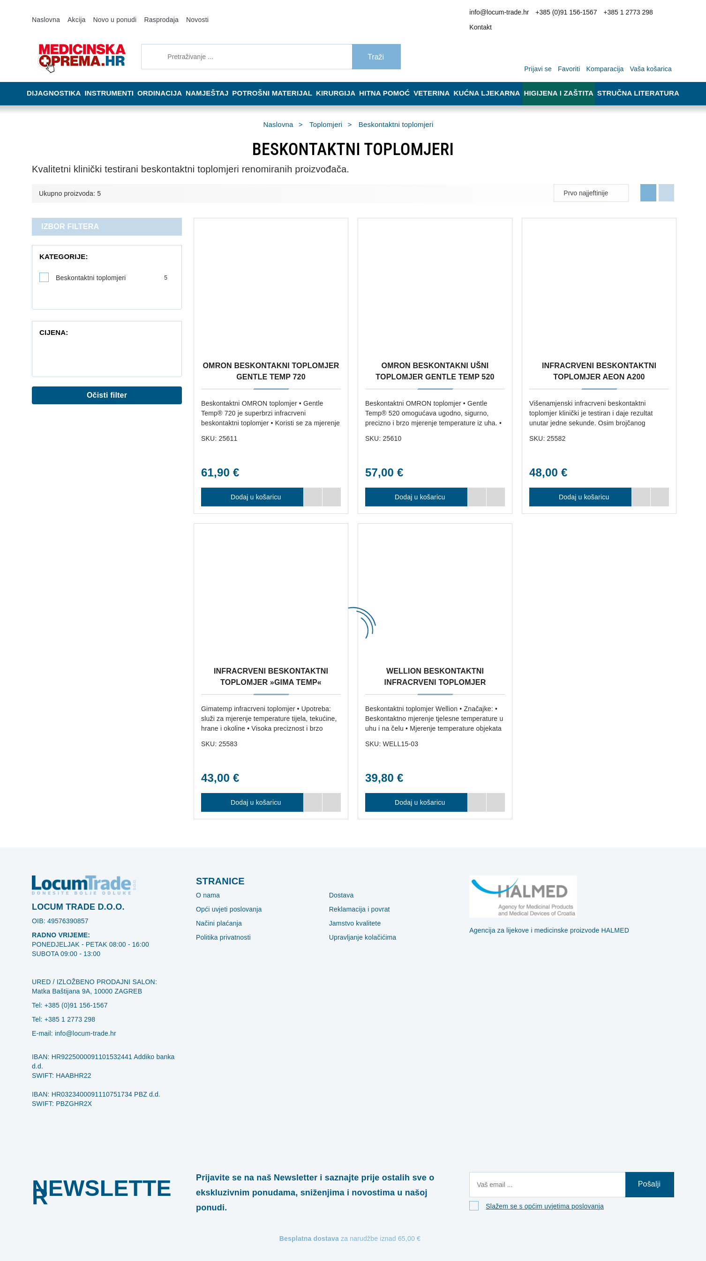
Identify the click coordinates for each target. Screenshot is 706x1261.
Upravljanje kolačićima (359, 924)
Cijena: (51, 301)
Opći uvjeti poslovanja (225, 896)
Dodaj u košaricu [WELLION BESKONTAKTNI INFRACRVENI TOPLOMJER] (416, 790)
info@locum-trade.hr (507, 13)
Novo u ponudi (107, 13)
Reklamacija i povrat (356, 896)
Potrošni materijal (278, 80)
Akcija (73, 13)
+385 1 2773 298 (621, 13)
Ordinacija (163, 80)
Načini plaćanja (216, 910)
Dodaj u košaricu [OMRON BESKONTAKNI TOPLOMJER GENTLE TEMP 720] (252, 484)
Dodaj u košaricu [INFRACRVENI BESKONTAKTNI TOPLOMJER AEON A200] (580, 484)
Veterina (440, 80)
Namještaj (214, 80)
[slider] (41, 324)
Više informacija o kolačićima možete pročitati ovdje (156, 1213)
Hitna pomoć (391, 80)
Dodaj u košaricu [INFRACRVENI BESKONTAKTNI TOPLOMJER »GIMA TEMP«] (252, 790)
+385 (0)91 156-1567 (566, 13)
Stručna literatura (641, 80)
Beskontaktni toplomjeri (111, 265)
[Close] (134, 1230)
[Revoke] (235, 1230)
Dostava (340, 882)
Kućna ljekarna (495, 80)
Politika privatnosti (221, 924)
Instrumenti (110, 80)
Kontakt (659, 13)
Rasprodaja (149, 13)
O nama (206, 882)
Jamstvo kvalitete (352, 910)
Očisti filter (107, 377)
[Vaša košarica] (653, 43)
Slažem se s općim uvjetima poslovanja (538, 1197)
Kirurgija (340, 80)
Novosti (182, 13)
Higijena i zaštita (565, 80)
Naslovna (44, 13)
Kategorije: (58, 244)
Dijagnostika (54, 80)
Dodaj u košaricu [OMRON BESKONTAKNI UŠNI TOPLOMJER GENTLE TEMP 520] (416, 484)
